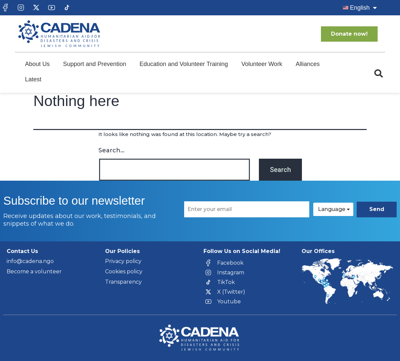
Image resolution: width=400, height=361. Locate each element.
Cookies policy (123, 271)
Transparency (123, 282)
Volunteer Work (261, 64)
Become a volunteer (34, 271)
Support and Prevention (94, 64)
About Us (37, 64)
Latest (33, 79)
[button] (378, 73)
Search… (111, 150)
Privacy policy (123, 261)
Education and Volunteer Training (183, 64)
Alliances (308, 64)
